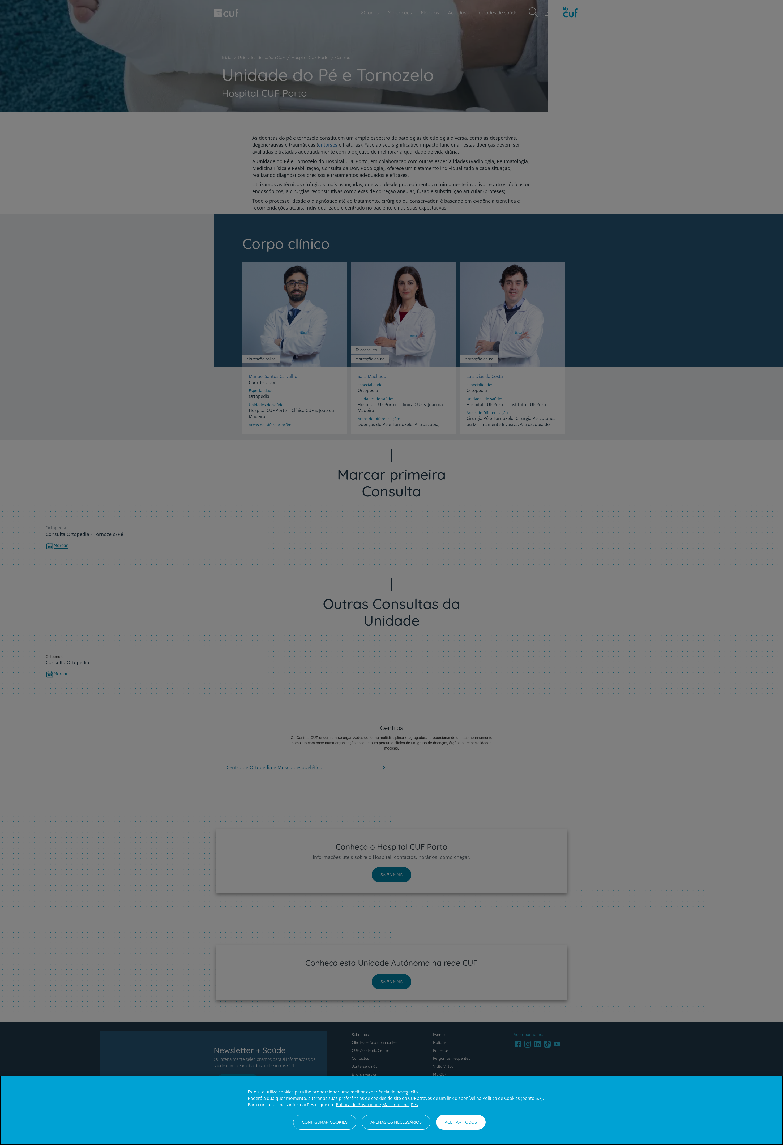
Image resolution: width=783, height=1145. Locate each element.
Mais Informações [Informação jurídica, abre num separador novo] (400, 1105)
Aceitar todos (461, 1122)
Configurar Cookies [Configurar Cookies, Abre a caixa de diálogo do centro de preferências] (325, 1122)
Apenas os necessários (396, 1122)
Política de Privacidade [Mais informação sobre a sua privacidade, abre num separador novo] (358, 1105)
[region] (391, 1110)
